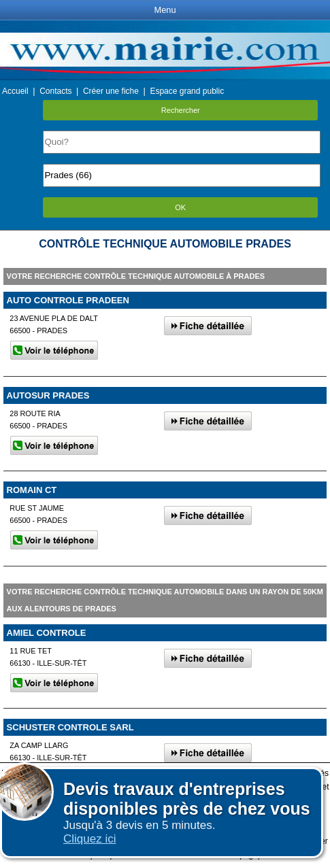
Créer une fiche (111, 91)
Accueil (15, 91)
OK (180, 207)
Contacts (55, 91)
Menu (165, 10)
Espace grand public (187, 91)
